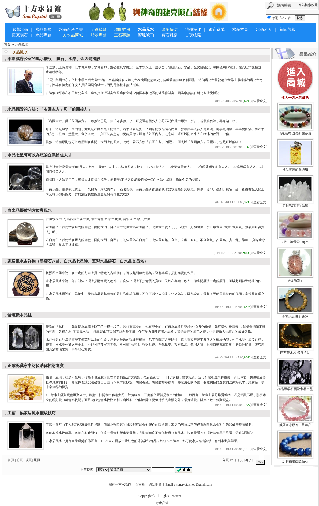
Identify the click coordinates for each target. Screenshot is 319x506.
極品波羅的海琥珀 (295, 169)
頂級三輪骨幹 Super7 (295, 242)
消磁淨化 (193, 29)
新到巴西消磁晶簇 (295, 206)
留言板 (140, 484)
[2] (241, 460)
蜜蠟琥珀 (146, 35)
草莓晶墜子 (295, 280)
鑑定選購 (217, 29)
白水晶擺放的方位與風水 (29, 210)
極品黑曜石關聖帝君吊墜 (295, 389)
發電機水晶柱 (19, 315)
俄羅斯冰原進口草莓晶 (295, 425)
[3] (246, 460)
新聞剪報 (287, 29)
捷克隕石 (20, 35)
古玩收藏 (193, 35)
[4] (251, 460)
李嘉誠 (113, 80)
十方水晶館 (160, 503)
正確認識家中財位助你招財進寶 (35, 365)
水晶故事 (240, 29)
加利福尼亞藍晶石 (295, 461)
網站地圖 (155, 484)
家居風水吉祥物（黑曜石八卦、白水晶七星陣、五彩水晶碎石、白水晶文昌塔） (77, 261)
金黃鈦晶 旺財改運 (295, 316)
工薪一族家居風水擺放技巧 (31, 413)
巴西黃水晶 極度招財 (295, 353)
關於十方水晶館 (120, 484)
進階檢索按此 (308, 5)
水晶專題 (43, 35)
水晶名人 (264, 29)
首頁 (7, 44)
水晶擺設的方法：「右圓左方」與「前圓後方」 (49, 109)
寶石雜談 (170, 35)
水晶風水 (146, 29)
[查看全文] (259, 101)
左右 (68, 93)
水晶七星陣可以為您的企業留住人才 (39, 155)
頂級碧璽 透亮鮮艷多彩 (295, 133)
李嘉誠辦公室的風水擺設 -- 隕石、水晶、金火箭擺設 (54, 59)
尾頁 (37, 460)
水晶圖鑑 (43, 29)
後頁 (28, 460)
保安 (75, 85)
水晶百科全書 (71, 29)
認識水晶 (20, 29)
